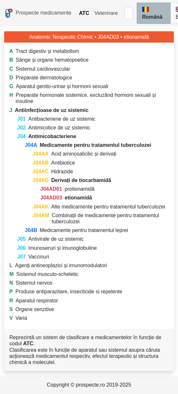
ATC (84, 13)
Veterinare (106, 13)
